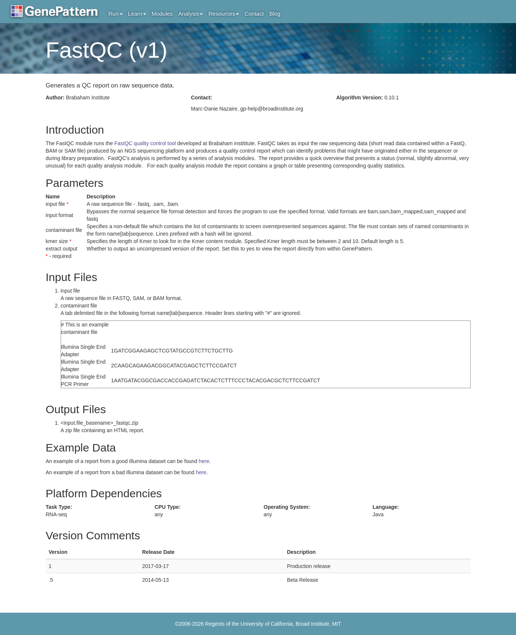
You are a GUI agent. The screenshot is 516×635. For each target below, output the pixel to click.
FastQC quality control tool (145, 143)
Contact (254, 13)
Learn (137, 13)
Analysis (190, 13)
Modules (162, 13)
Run (115, 13)
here (204, 461)
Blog (275, 13)
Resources (223, 13)
